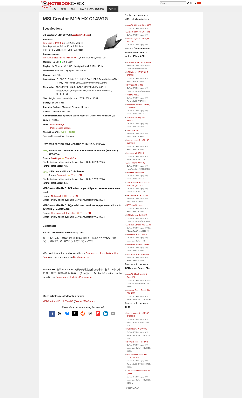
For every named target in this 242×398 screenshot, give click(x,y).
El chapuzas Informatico (63, 213)
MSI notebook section (60, 128)
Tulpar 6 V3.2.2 (132, 95)
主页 (54, 8)
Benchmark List (81, 257)
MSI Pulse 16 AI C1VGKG (136, 234)
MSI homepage (57, 124)
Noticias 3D (57, 196)
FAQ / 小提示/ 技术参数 (92, 8)
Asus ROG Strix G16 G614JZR (138, 25)
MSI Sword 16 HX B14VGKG (138, 244)
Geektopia (56, 158)
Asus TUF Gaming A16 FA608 (138, 225)
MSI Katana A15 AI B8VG (136, 215)
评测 (63, 8)
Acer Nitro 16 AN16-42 (135, 163)
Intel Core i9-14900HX (53, 43)
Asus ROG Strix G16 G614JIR (138, 32)
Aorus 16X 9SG (132, 130)
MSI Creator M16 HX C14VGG (58, 301)
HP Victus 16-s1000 (134, 85)
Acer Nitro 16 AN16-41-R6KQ (138, 254)
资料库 (112, 8)
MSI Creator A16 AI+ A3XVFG (138, 62)
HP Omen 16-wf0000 (135, 173)
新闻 (73, 8)
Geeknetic (62, 175)
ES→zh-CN (70, 158)
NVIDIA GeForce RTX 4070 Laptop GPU (61, 58)
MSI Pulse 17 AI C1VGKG (136, 329)
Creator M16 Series (81, 35)
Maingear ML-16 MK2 (135, 153)
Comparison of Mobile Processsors (74, 277)
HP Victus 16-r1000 (134, 205)
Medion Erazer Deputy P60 (137, 195)
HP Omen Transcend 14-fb (137, 342)
